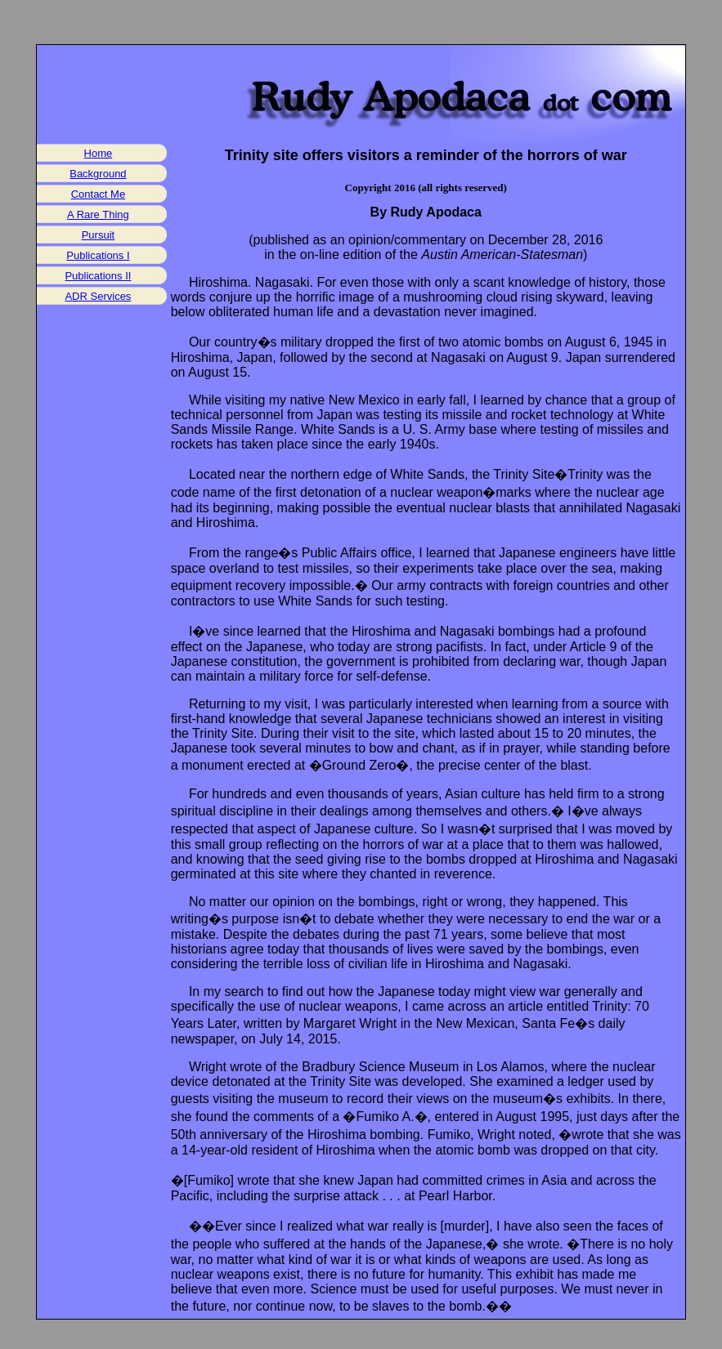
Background (98, 174)
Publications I (97, 255)
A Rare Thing (98, 214)
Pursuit (98, 235)
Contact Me (98, 194)
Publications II (98, 276)
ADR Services (98, 296)
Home (98, 153)
